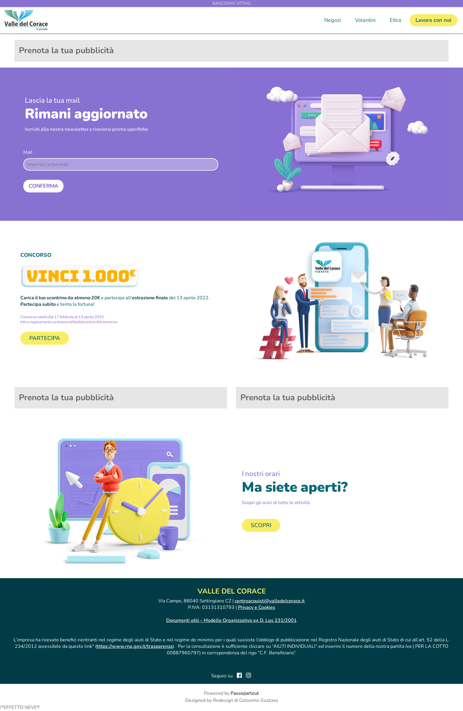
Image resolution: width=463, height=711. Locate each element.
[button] (43, 186)
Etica (395, 20)
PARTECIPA (44, 338)
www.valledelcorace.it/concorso (87, 322)
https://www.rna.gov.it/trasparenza (135, 646)
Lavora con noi (433, 20)
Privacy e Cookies (256, 607)
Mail (27, 152)
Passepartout (245, 693)
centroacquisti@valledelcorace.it (270, 601)
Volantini (365, 20)
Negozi (332, 20)
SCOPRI (261, 525)
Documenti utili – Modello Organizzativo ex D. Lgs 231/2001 (231, 620)
